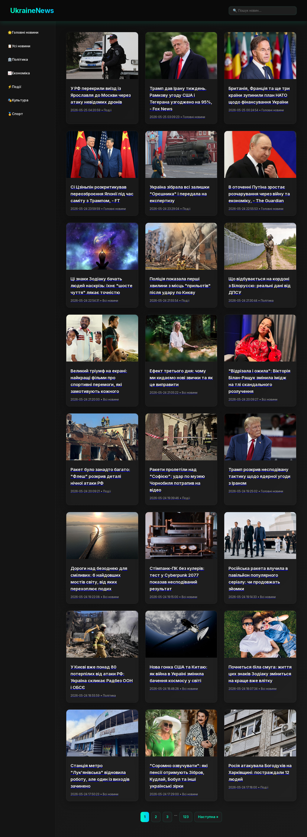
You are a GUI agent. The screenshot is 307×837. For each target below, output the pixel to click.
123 (186, 817)
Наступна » (208, 817)
